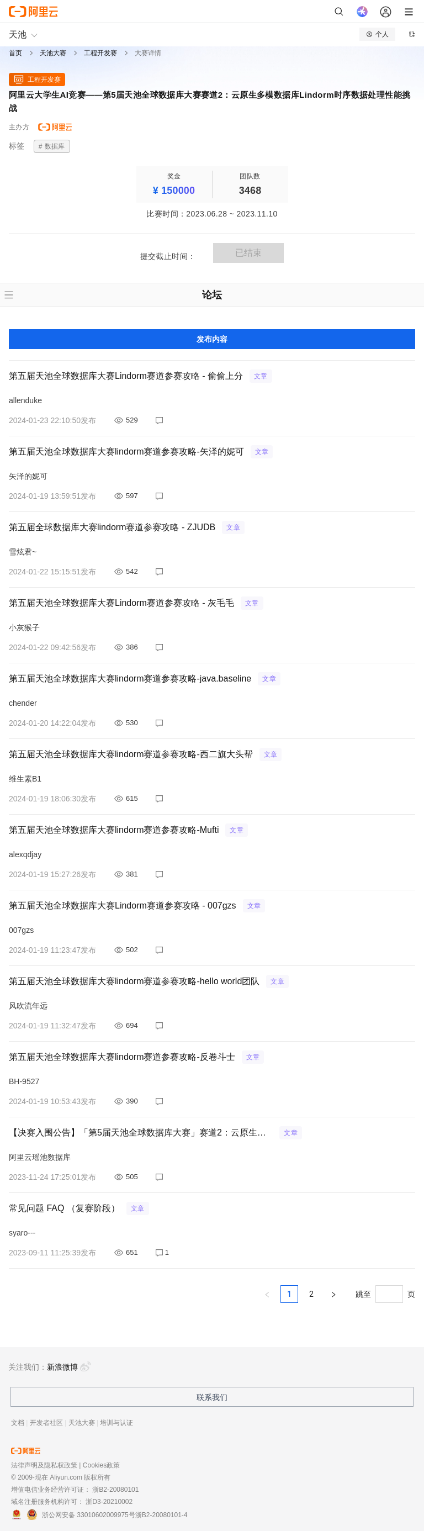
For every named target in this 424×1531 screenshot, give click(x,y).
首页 (15, 53)
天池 (17, 34)
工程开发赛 (100, 53)
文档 (17, 1423)
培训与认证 (116, 1423)
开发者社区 (46, 1423)
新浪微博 (69, 1366)
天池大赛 (53, 53)
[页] (389, 1294)
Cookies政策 (101, 1465)
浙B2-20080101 (115, 1489)
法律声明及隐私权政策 (44, 1465)
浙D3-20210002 (109, 1502)
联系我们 (212, 1397)
